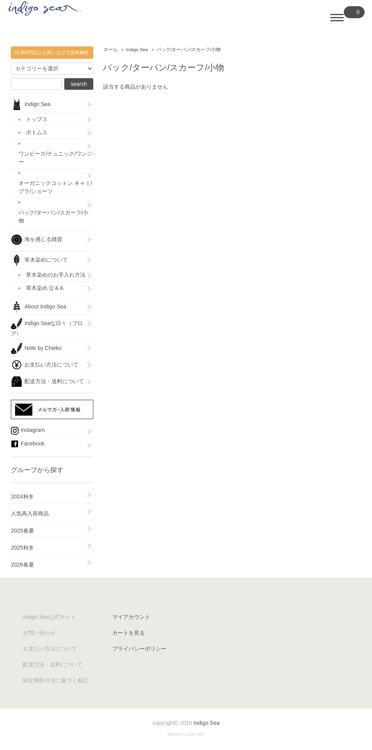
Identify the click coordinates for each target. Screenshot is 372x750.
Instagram (28, 431)
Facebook (27, 444)
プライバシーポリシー (139, 649)
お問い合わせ (39, 633)
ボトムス (37, 132)
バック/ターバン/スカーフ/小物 (188, 49)
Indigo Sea (137, 49)
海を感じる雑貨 (39, 239)
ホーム (111, 49)
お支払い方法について (45, 365)
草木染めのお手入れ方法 (56, 275)
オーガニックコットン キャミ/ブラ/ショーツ (55, 187)
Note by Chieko (36, 348)
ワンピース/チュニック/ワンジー (55, 158)
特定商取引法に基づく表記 (55, 680)
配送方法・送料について (47, 381)
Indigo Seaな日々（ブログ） (47, 327)
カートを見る (128, 633)
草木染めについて (39, 260)
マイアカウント (131, 617)
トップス (37, 119)
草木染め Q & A (44, 288)
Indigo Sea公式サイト (49, 617)
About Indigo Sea (38, 307)
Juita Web (195, 734)
